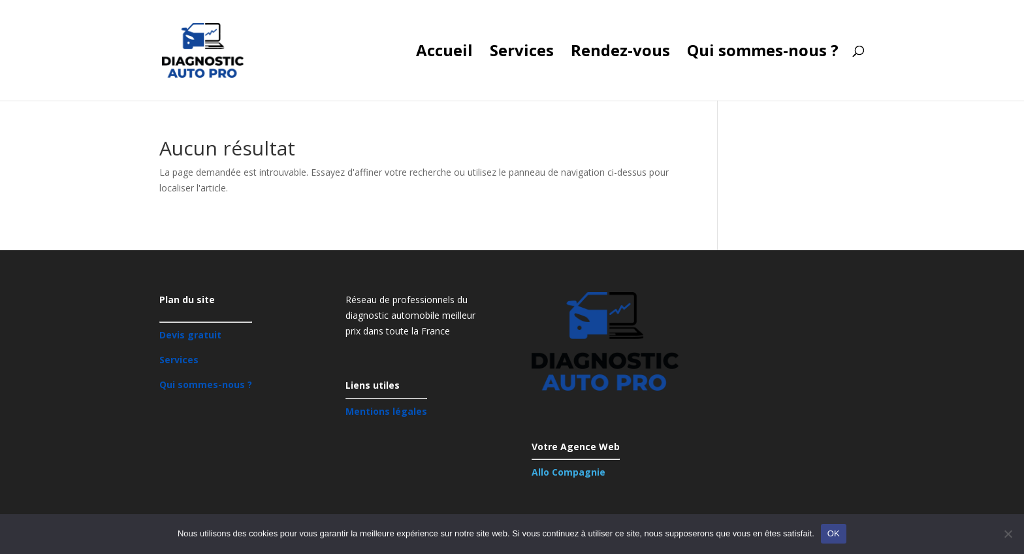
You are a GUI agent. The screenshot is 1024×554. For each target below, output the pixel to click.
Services (522, 53)
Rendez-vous (620, 53)
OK (833, 533)
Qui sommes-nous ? (763, 53)
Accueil (444, 53)
